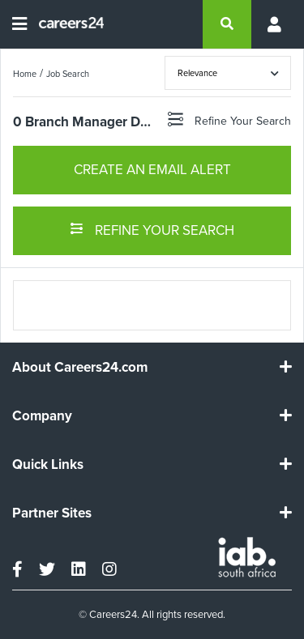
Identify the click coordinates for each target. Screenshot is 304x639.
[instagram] (109, 569)
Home (24, 73)
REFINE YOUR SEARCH (152, 229)
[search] (227, 24)
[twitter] (47, 569)
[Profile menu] (271, 24)
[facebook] (17, 569)
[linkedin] (78, 569)
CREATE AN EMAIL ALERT (152, 170)
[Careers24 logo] (65, 24)
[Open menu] (19, 24)
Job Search (67, 73)
